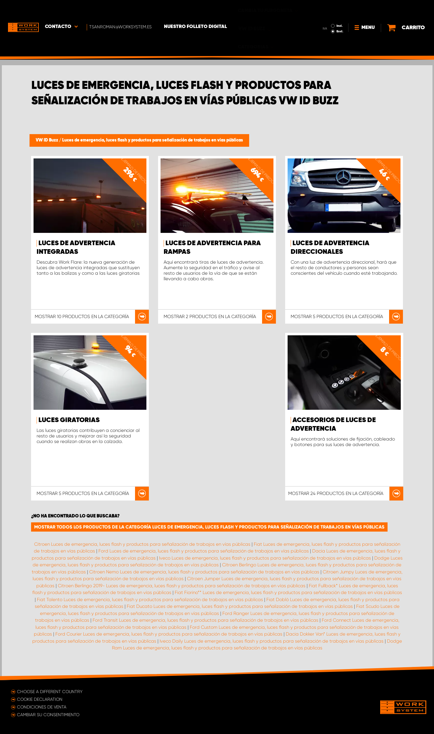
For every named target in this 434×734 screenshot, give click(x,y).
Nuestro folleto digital (195, 9)
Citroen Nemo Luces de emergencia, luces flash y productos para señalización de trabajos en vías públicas (204, 572)
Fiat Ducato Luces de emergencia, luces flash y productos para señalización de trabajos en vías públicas (240, 606)
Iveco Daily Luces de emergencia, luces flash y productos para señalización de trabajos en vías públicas (272, 641)
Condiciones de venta (41, 706)
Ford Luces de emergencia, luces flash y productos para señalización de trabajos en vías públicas (203, 551)
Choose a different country (49, 691)
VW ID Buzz (47, 140)
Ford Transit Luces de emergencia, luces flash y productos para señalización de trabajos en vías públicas (205, 620)
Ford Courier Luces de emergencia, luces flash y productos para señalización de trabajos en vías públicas (168, 634)
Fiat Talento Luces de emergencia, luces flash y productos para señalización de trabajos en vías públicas (150, 599)
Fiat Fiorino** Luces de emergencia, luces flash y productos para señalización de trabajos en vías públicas (288, 592)
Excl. (339, 14)
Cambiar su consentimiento (48, 714)
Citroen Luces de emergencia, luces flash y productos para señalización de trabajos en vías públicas (142, 544)
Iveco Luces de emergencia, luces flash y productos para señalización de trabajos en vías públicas (265, 558)
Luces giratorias (69, 420)
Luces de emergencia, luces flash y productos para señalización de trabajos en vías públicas (152, 140)
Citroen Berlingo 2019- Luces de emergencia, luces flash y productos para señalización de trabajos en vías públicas (181, 585)
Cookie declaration (39, 699)
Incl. (339, 8)
